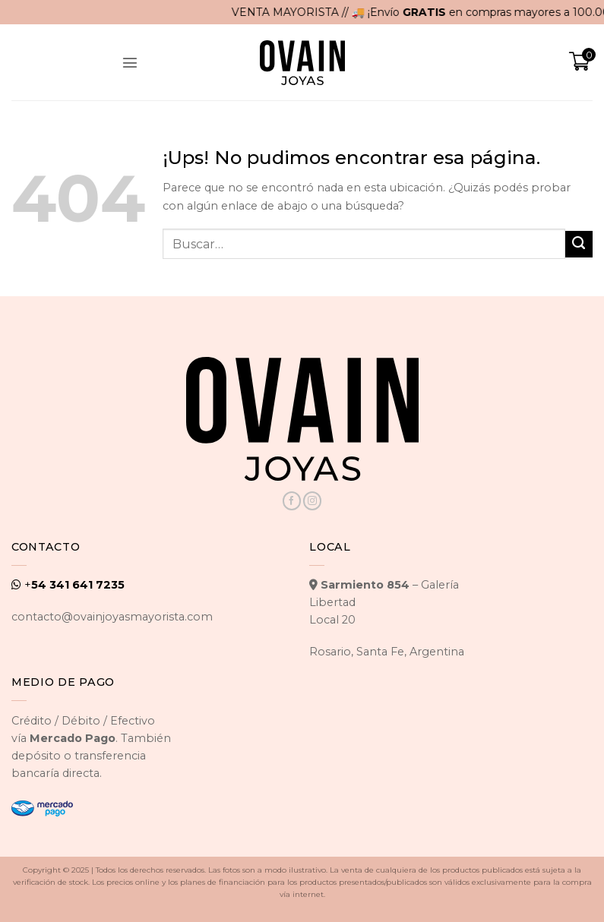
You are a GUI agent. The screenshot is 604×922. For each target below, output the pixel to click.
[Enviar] (579, 244)
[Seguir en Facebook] (292, 500)
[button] (130, 62)
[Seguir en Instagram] (312, 500)
